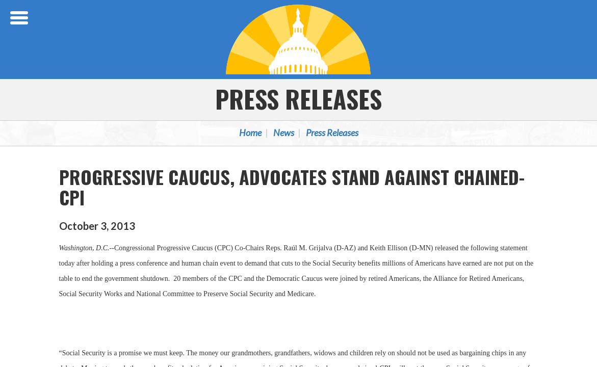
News (283, 132)
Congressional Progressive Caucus (298, 39)
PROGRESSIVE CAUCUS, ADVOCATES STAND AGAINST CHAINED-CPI (292, 187)
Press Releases (298, 99)
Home (250, 132)
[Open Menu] (20, 18)
